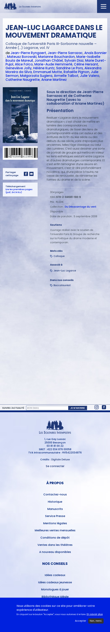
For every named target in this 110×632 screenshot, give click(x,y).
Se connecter (55, 466)
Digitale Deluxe (60, 459)
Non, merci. (96, 622)
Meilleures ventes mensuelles (55, 530)
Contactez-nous (55, 494)
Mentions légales (55, 523)
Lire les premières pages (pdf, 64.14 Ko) (19, 191)
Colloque (59, 256)
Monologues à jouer (55, 589)
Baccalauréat (62, 285)
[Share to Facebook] (26, 174)
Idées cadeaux (55, 575)
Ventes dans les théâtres (55, 545)
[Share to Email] (31, 174)
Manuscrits (55, 509)
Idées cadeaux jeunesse (55, 582)
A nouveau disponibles (55, 552)
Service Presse (55, 516)
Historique (55, 502)
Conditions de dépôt (55, 538)
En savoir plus (95, 615)
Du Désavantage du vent (80, 206)
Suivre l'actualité (13, 408)
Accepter (80, 622)
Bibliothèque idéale (55, 597)
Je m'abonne (77, 407)
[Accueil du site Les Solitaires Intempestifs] (55, 6)
